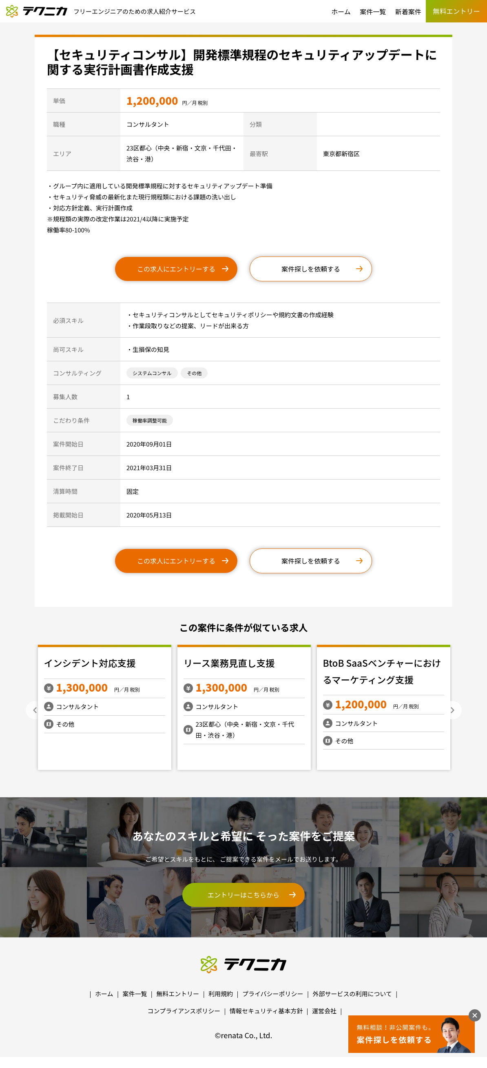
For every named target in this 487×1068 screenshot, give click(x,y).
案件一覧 (373, 11)
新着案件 (408, 11)
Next (452, 710)
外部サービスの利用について (352, 993)
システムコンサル (152, 372)
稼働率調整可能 (150, 420)
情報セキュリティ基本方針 (266, 1010)
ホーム (341, 11)
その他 (194, 372)
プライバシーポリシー (272, 993)
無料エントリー (177, 993)
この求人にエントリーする (176, 269)
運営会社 (324, 1010)
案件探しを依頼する (310, 269)
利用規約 (220, 993)
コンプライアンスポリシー (184, 1010)
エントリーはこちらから (243, 895)
